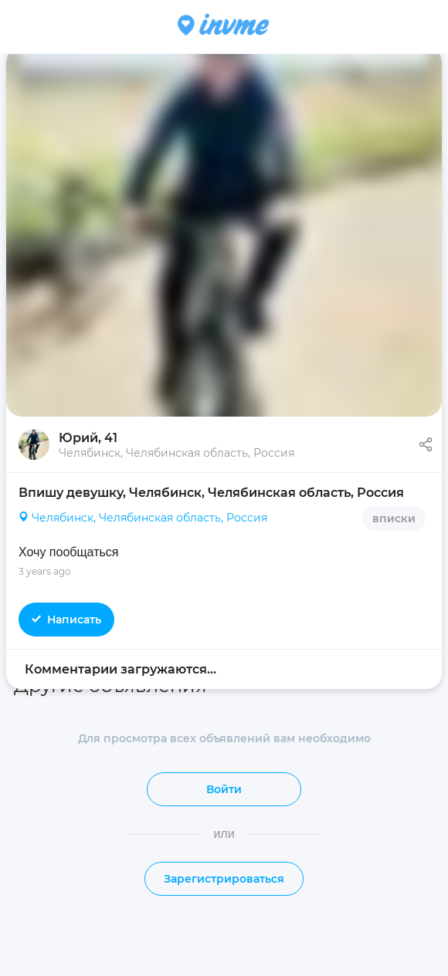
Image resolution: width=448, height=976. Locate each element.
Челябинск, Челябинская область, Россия (143, 518)
